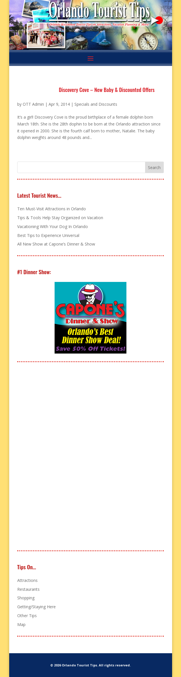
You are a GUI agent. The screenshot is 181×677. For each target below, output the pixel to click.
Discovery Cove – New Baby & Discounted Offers (107, 89)
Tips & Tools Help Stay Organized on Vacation (60, 217)
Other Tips (27, 615)
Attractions (27, 580)
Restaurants (28, 589)
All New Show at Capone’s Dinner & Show (56, 244)
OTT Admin (33, 104)
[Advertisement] (60, 457)
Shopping (25, 598)
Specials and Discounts (95, 104)
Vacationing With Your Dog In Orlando (52, 226)
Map (21, 624)
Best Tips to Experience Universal (48, 235)
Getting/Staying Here (36, 606)
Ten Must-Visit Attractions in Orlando (51, 208)
